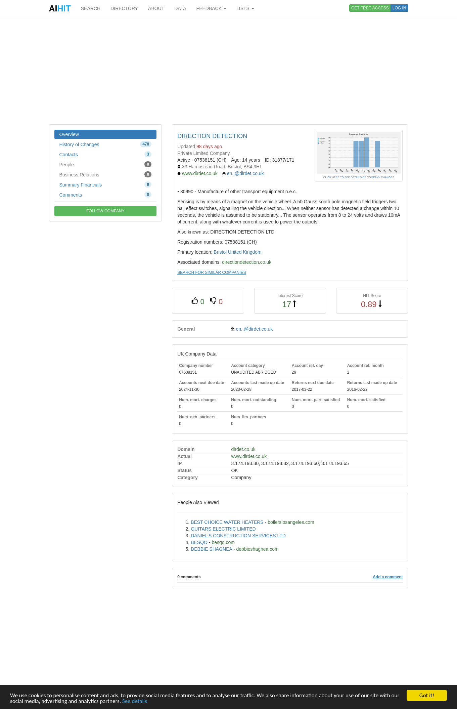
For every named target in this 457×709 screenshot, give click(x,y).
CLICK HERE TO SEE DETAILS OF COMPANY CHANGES (358, 177)
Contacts (105, 154)
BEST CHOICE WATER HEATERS (227, 522)
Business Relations (105, 174)
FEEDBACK (211, 8)
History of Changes (105, 144)
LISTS (245, 8)
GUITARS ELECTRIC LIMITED (223, 529)
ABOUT (156, 8)
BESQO (199, 542)
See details (134, 701)
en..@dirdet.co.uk (245, 173)
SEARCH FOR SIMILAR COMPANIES (211, 272)
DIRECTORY (124, 8)
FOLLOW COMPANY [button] (105, 211)
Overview (69, 134)
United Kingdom (245, 252)
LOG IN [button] (399, 8)
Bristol (220, 252)
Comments (105, 195)
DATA (180, 8)
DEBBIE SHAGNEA (211, 549)
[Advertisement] (228, 71)
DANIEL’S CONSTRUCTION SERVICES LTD (238, 535)
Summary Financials (105, 184)
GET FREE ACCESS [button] (370, 8)
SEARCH (90, 8)
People (105, 164)
